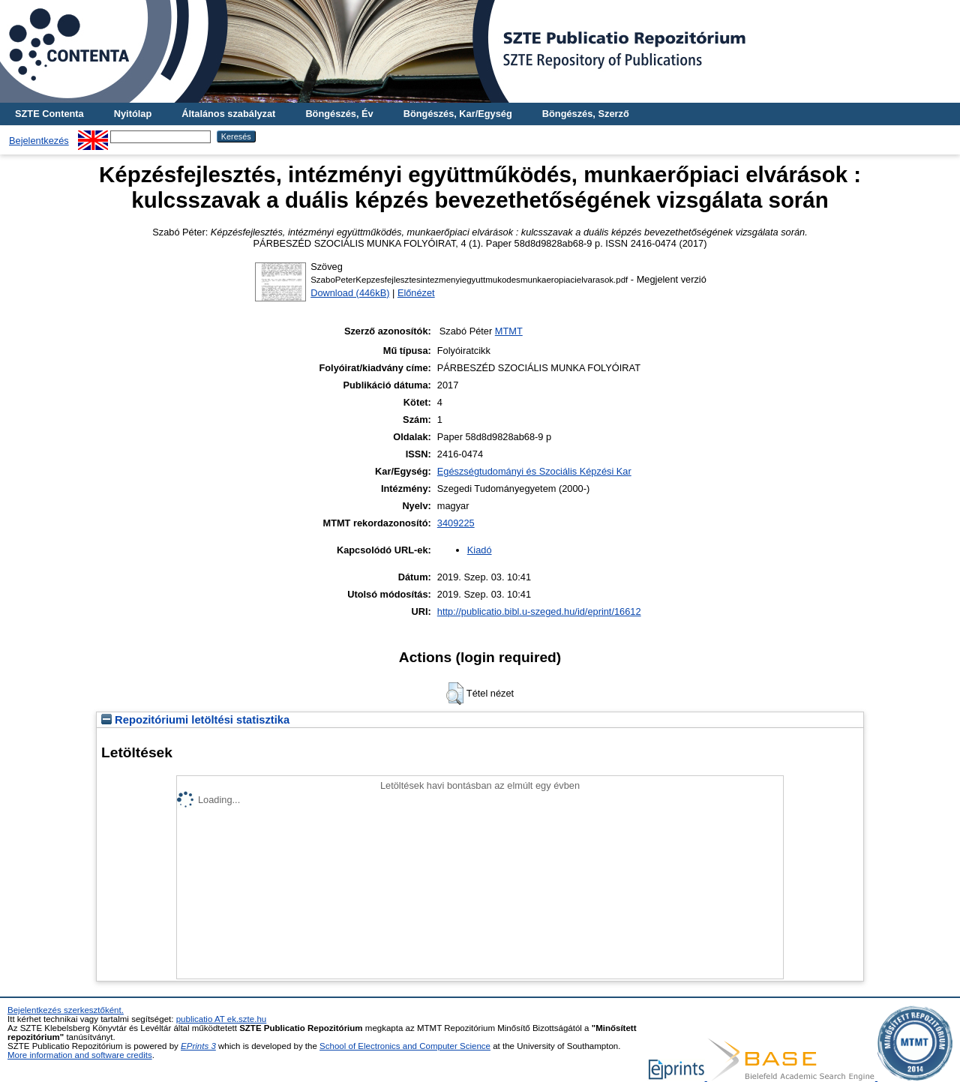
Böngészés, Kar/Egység (458, 113)
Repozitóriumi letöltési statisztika (195, 720)
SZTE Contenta (49, 113)
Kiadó (479, 550)
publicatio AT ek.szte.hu (221, 1019)
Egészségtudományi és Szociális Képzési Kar (534, 471)
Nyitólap (133, 113)
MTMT (509, 331)
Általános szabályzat (228, 113)
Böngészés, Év (339, 113)
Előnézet (416, 292)
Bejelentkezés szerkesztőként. (66, 1010)
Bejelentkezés (39, 140)
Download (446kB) (349, 292)
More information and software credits (80, 1055)
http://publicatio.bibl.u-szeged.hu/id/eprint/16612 (539, 611)
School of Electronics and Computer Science (405, 1046)
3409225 (456, 523)
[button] (455, 693)
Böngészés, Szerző (585, 113)
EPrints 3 (198, 1046)
